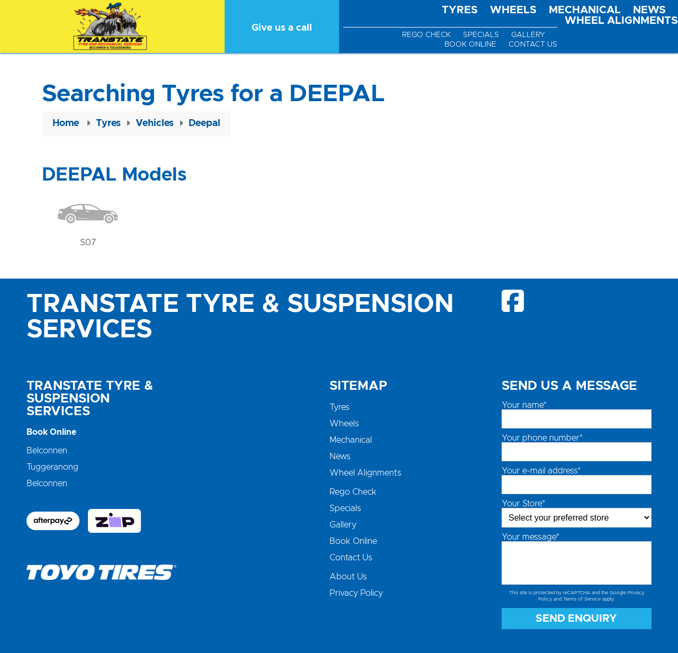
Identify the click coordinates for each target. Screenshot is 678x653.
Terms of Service (582, 599)
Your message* (530, 537)
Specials (481, 35)
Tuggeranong (52, 467)
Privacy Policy (356, 593)
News (649, 10)
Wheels (513, 10)
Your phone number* (542, 438)
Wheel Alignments (621, 20)
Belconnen (46, 450)
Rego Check (426, 35)
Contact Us (532, 44)
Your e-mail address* (541, 471)
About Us (348, 577)
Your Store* (523, 503)
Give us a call (282, 28)
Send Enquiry (576, 618)
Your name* (524, 405)
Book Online (470, 44)
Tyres (460, 10)
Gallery (528, 35)
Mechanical (585, 10)
